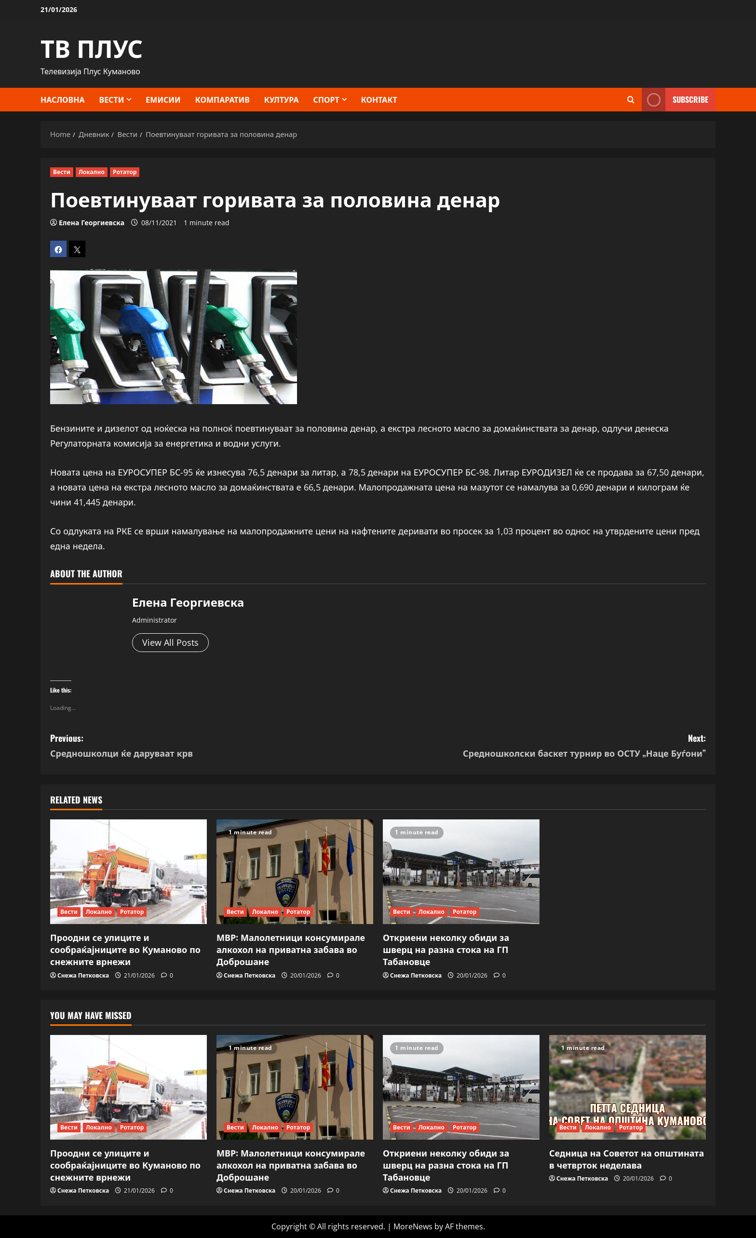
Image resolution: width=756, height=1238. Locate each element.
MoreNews (412, 1226)
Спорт (326, 99)
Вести (111, 99)
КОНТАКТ (379, 99)
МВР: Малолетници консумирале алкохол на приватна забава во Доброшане (290, 949)
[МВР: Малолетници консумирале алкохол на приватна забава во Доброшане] (294, 871)
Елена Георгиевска (91, 222)
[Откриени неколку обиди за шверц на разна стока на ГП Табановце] (461, 871)
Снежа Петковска (83, 975)
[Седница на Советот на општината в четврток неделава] (627, 1087)
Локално (92, 172)
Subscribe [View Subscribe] (675, 99)
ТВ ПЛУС (91, 47)
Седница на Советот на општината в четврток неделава (626, 1158)
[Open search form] (630, 99)
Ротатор (125, 172)
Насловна (62, 99)
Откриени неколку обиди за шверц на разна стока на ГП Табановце (446, 949)
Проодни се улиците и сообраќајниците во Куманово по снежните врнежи (125, 949)
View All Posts (170, 642)
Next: (542, 746)
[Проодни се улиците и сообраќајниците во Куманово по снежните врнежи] (128, 871)
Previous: (214, 746)
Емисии (163, 99)
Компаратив (222, 99)
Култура (281, 99)
